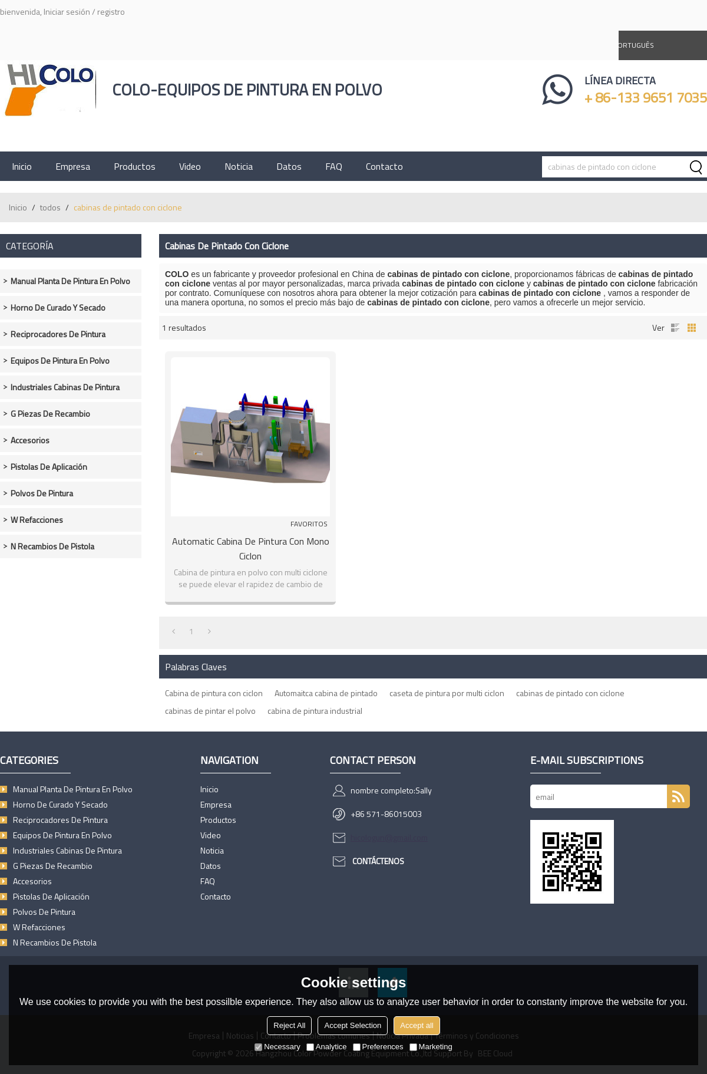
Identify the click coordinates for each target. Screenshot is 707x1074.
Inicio (22, 166)
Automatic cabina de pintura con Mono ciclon (250, 548)
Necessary (277, 1046)
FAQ (333, 166)
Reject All (289, 1025)
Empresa (72, 166)
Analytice (326, 1046)
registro (111, 11)
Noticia (238, 166)
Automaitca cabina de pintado (326, 693)
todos (50, 207)
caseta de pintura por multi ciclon (446, 693)
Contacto (384, 166)
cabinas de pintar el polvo (210, 710)
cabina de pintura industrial (314, 710)
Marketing (430, 1046)
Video (190, 166)
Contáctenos (378, 861)
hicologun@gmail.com (389, 837)
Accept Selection (352, 1025)
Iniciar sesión (67, 11)
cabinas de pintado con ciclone (570, 693)
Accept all (416, 1025)
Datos (289, 166)
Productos (135, 166)
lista (675, 328)
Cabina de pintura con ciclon (214, 693)
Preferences (378, 1046)
